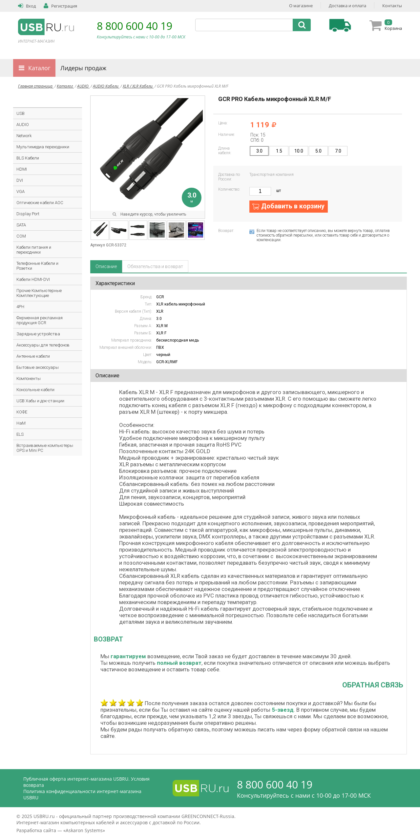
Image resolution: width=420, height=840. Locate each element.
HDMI (21, 169)
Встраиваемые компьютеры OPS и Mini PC (44, 448)
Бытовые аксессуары (37, 367)
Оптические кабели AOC (39, 202)
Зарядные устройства (38, 333)
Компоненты (28, 378)
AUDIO (83, 86)
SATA (21, 224)
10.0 (298, 151)
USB (20, 113)
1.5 (279, 151)
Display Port (27, 213)
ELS (20, 434)
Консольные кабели (35, 389)
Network (24, 135)
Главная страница (35, 86)
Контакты (392, 6)
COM (21, 236)
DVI (19, 180)
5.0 (318, 151)
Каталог (39, 68)
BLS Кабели (27, 158)
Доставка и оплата (347, 6)
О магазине (301, 6)
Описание (106, 266)
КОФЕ (21, 412)
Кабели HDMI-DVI (33, 279)
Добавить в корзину (293, 206)
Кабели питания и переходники (33, 250)
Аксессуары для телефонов (43, 345)
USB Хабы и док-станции (40, 400)
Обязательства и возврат (155, 266)
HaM (21, 423)
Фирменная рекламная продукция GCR (39, 320)
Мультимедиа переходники (42, 146)
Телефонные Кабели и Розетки (37, 266)
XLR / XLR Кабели (138, 86)
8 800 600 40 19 (134, 26)
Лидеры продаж (83, 68)
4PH (20, 306)
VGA (20, 191)
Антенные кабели (33, 356)
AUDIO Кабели (106, 86)
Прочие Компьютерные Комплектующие (39, 293)
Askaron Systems (84, 830)
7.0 (338, 151)
